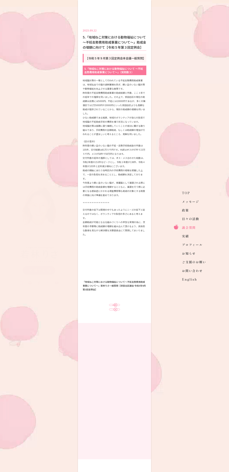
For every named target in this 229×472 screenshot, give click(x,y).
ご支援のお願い (194, 262)
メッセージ (190, 201)
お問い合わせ (192, 270)
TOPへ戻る (114, 319)
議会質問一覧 (114, 308)
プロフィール (192, 244)
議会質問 (189, 227)
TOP (186, 193)
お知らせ (189, 253)
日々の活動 (190, 219)
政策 (185, 210)
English (189, 279)
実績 (185, 236)
